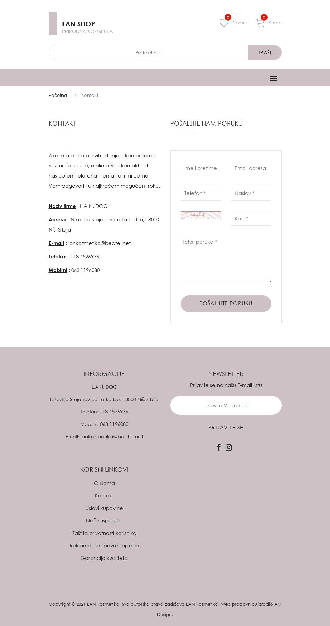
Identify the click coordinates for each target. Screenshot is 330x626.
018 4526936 (85, 256)
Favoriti (234, 22)
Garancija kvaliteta (104, 558)
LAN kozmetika (103, 604)
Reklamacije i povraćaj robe (104, 545)
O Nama (104, 483)
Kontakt (104, 495)
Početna (58, 95)
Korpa (269, 22)
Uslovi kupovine (104, 508)
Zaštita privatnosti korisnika (104, 533)
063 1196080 (85, 270)
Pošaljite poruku (225, 303)
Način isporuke (104, 520)
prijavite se (226, 427)
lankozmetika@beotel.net (99, 243)
